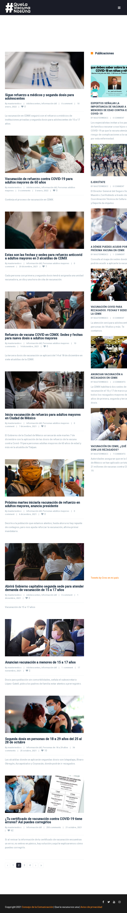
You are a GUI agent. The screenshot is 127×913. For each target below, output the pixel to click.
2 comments (119, 382)
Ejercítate (98, 182)
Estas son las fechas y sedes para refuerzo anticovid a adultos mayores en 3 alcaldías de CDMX (44, 256)
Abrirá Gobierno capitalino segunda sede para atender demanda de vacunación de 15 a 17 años (42, 587)
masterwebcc (15, 103)
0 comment (66, 103)
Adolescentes (33, 103)
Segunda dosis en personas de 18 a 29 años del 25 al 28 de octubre (43, 739)
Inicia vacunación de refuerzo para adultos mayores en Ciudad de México (44, 415)
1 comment (67, 666)
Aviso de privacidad (91, 905)
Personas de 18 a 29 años (55, 746)
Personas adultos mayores (56, 263)
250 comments (53, 825)
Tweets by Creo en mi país (105, 577)
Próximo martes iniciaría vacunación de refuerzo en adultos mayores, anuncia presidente (43, 503)
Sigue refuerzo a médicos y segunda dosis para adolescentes (41, 96)
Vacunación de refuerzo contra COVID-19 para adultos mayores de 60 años (39, 180)
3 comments (24, 190)
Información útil (49, 103)
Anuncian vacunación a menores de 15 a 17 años (41, 661)
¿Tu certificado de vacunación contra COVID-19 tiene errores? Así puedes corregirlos (40, 819)
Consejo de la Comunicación (37, 905)
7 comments (119, 454)
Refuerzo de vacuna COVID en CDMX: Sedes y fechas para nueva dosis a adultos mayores (39, 336)
